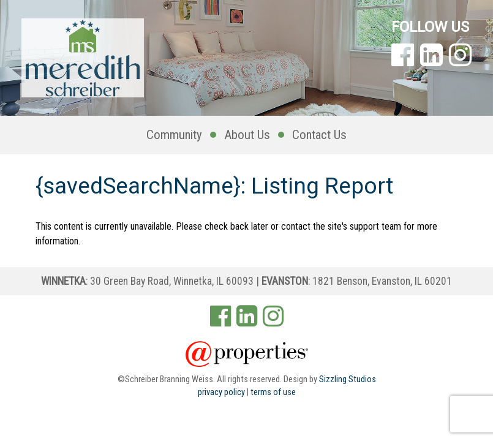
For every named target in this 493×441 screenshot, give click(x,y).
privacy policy (221, 392)
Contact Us (319, 134)
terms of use (273, 392)
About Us (247, 134)
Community (174, 134)
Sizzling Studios (347, 379)
